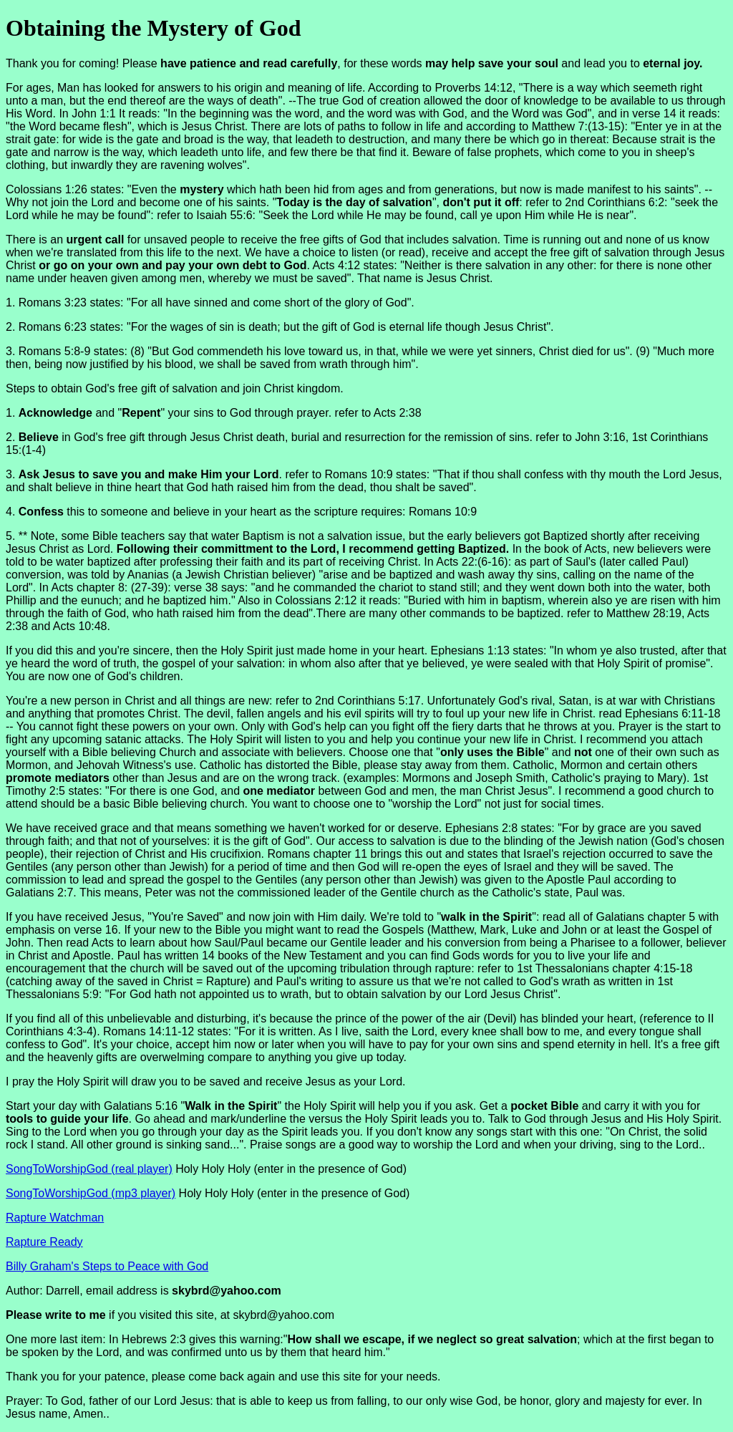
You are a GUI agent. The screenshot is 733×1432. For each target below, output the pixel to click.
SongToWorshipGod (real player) (89, 1169)
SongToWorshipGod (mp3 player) (90, 1193)
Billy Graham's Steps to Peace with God (107, 1266)
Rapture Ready (44, 1242)
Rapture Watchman (55, 1217)
